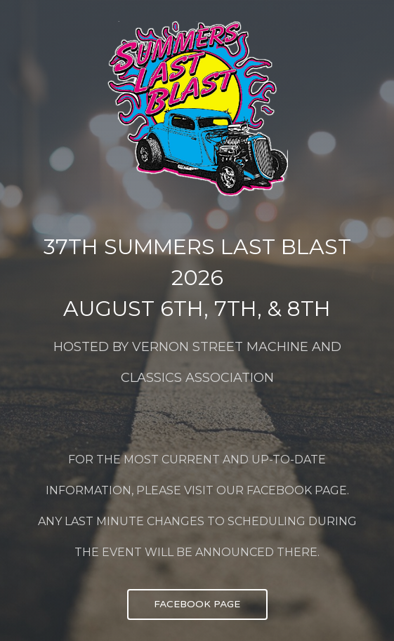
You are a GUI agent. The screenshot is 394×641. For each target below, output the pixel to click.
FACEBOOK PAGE (197, 604)
